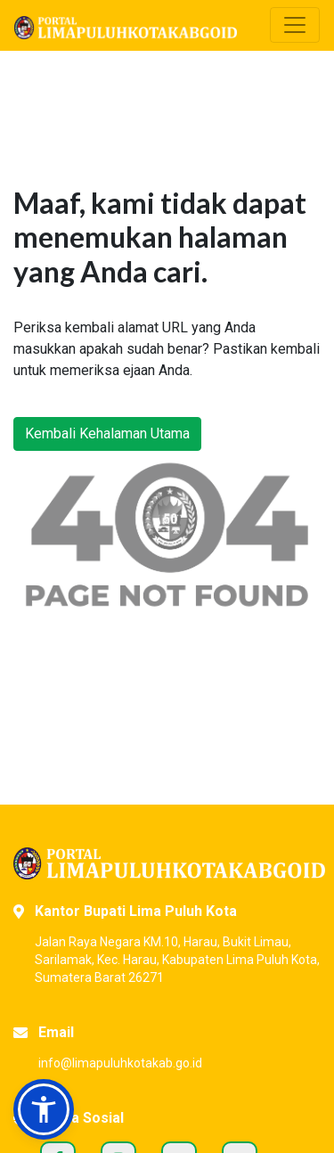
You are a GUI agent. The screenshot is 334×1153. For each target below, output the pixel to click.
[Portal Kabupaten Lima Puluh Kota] (167, 863)
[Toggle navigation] (295, 25)
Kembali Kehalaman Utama (107, 433)
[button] (43, 1109)
